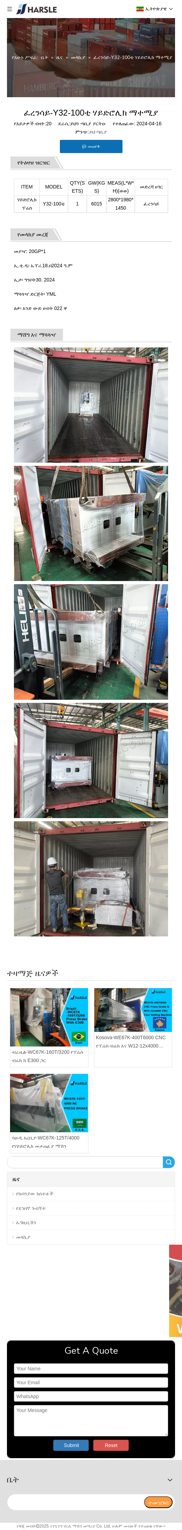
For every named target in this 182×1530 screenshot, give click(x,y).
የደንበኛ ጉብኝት (31, 1208)
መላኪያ (23, 1237)
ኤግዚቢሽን (26, 1222)
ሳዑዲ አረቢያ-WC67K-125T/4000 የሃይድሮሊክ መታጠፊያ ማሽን (45, 1142)
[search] (75, 1502)
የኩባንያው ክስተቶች (34, 1193)
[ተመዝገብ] (158, 1502)
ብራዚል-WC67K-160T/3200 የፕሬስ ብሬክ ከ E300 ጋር (47, 1056)
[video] (91, 1291)
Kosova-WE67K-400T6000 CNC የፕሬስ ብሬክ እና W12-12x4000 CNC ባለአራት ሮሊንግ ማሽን (131, 1042)
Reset (111, 1445)
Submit (71, 1445)
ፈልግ (169, 1162)
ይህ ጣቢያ (98, 132)
